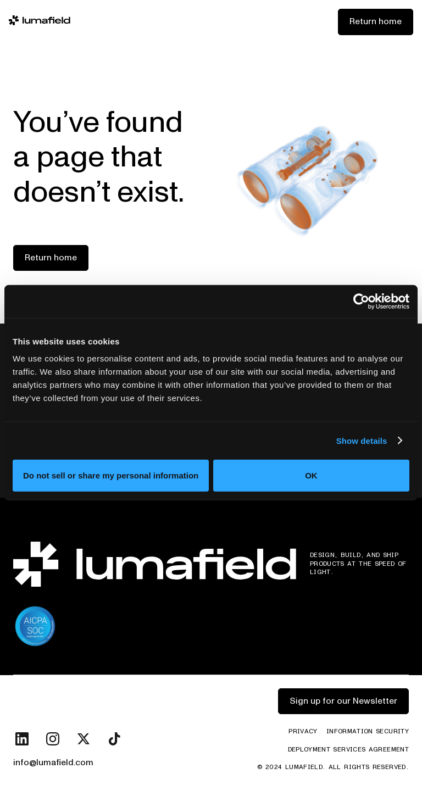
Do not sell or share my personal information (110, 475)
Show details (361, 440)
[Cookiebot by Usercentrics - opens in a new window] (361, 301)
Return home (375, 21)
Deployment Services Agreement (348, 749)
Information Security (367, 731)
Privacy (303, 731)
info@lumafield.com (53, 762)
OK (311, 475)
